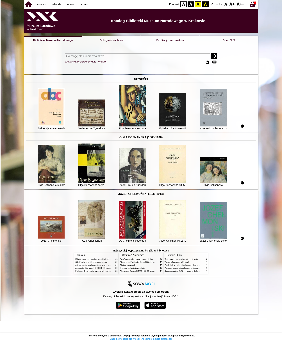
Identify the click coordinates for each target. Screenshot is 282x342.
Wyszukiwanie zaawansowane (80, 61)
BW (190, 4)
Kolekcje (102, 61)
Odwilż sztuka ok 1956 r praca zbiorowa (91, 262)
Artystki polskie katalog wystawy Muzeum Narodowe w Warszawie (101, 265)
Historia (56, 4)
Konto (84, 4)
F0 (226, 4)
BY (205, 4)
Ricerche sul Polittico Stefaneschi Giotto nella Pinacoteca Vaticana (146, 262)
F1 (232, 4)
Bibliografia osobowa (112, 40)
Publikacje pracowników (170, 40)
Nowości (41, 4)
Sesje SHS (228, 40)
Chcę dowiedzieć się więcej (125, 339)
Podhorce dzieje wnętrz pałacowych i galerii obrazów (96, 271)
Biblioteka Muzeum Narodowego (53, 40)
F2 (240, 4)
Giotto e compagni (127, 265)
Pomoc (71, 4)
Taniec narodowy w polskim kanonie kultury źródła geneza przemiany (192, 259)
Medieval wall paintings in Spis (132, 268)
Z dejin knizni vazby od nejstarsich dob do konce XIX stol (187, 265)
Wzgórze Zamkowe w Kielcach (177, 262)
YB (198, 4)
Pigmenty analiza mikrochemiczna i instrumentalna (185, 268)
